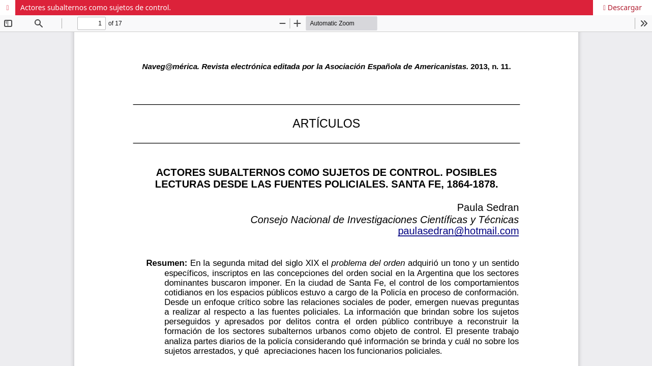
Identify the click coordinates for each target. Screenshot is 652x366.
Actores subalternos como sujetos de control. (95, 7)
